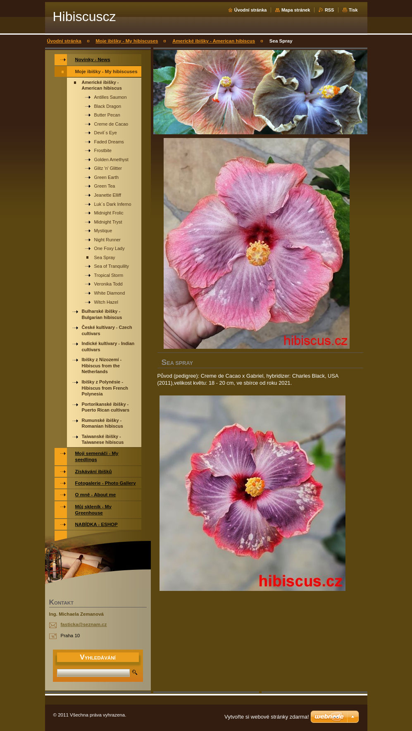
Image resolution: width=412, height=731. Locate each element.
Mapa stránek (295, 9)
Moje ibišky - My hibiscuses (126, 40)
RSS (329, 9)
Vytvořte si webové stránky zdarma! (266, 717)
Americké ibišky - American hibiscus (213, 40)
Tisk (353, 9)
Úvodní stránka (250, 9)
